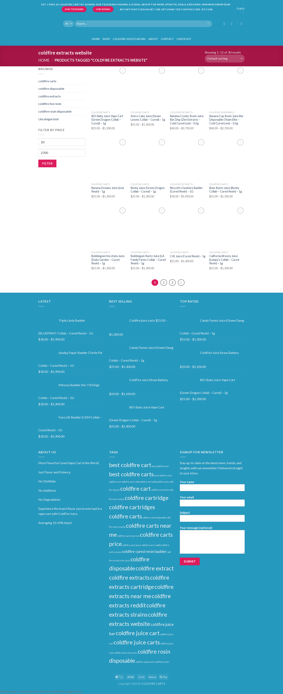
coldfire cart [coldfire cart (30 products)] (135, 488)
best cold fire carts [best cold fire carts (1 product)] (163, 475)
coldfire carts (47, 81)
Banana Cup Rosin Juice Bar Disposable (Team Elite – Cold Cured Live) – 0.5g (226, 119)
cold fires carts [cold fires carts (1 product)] (162, 662)
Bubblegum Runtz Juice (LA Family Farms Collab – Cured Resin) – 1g (148, 259)
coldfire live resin (49, 103)
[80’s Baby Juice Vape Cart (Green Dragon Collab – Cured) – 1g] (109, 87)
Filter (47, 163)
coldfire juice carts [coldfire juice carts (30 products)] (137, 642)
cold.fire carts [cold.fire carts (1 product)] (128, 481)
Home (44, 60)
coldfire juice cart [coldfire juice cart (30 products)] (138, 632)
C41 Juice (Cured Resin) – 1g (187, 256)
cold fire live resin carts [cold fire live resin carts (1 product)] (126, 652)
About (153, 39)
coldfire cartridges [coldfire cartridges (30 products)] (132, 506)
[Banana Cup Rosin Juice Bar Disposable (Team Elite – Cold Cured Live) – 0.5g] (227, 87)
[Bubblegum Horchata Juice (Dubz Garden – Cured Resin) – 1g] (109, 227)
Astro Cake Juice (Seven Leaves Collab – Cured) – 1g (148, 117)
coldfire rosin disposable (55, 111)
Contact (167, 39)
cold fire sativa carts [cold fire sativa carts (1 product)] (145, 662)
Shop (106, 39)
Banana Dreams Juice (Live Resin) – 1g (107, 189)
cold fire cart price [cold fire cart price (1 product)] (160, 490)
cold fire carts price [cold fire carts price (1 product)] (131, 545)
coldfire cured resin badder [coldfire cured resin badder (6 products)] (144, 551)
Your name (212, 487)
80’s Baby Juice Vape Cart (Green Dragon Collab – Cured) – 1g (107, 119)
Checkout (183, 39)
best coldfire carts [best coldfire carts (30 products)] (131, 474)
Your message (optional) (212, 541)
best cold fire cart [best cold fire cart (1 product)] (160, 466)
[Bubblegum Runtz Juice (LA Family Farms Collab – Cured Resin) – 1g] (148, 227)
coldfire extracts (49, 96)
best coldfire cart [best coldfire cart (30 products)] (130, 464)
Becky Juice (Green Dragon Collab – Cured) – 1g (148, 189)
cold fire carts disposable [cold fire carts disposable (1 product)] (154, 517)
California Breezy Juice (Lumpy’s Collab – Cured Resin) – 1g (224, 259)
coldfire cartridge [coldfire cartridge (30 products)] (146, 497)
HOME (96, 39)
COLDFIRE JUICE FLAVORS (129, 39)
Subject (212, 518)
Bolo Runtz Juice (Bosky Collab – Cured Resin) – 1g (225, 189)
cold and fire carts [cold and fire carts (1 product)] (160, 481)
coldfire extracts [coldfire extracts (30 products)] (129, 577)
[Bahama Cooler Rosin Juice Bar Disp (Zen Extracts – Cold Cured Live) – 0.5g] (187, 87)
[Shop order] (225, 58)
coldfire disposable (51, 88)
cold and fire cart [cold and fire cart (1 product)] (143, 481)
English (241, 10)
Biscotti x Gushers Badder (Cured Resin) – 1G (186, 189)
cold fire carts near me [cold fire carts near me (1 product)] (128, 536)
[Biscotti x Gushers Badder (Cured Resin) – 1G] (187, 159)
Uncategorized (48, 119)
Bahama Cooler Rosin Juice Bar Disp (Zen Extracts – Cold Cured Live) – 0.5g (187, 119)
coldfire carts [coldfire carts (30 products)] (125, 516)
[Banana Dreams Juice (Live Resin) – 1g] (109, 159)
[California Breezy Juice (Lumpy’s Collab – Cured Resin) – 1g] (227, 227)
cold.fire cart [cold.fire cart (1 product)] (115, 481)
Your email (212, 502)
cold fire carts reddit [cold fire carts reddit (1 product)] (151, 545)
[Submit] (208, 23)
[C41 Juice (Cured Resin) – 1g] (187, 227)
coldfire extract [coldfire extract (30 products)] (155, 568)
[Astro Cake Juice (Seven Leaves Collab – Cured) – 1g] (148, 87)
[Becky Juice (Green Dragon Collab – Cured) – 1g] (148, 159)
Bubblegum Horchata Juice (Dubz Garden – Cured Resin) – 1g (108, 259)
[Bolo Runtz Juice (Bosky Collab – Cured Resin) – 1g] (227, 159)
